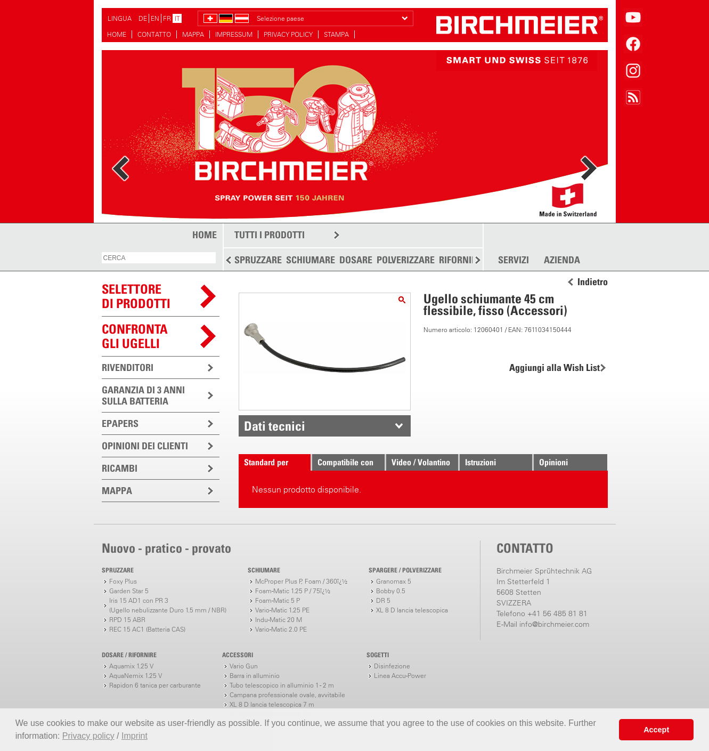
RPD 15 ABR (127, 620)
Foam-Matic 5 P (277, 600)
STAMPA (336, 34)
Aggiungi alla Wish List (554, 367)
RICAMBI (119, 468)
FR (167, 18)
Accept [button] (656, 729)
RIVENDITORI (127, 367)
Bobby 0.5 (390, 591)
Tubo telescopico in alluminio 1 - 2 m (282, 685)
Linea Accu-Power (400, 676)
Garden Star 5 (129, 591)
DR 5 (383, 600)
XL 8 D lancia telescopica (412, 610)
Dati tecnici (274, 425)
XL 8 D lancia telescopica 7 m (272, 704)
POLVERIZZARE (406, 259)
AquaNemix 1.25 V (135, 676)
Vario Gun (244, 666)
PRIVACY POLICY (288, 34)
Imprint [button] (134, 735)
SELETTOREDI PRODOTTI (136, 296)
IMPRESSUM (233, 34)
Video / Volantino (421, 462)
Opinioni (553, 462)
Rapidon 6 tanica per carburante (155, 685)
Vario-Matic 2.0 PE (281, 629)
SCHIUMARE (310, 259)
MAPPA (193, 34)
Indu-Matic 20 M (278, 620)
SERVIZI (513, 260)
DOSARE (355, 259)
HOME (116, 34)
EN (155, 18)
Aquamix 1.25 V (131, 666)
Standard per (266, 462)
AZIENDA (562, 260)
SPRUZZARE (258, 259)
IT (177, 18)
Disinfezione (392, 666)
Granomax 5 (393, 581)
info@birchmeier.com (554, 624)
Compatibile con (345, 462)
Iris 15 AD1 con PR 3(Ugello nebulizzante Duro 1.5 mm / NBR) (167, 605)
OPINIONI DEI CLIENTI (145, 445)
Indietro (592, 282)
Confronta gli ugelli (135, 336)
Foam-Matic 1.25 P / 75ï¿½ (292, 591)
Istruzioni (480, 462)
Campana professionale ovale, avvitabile (287, 695)
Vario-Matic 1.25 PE (282, 610)
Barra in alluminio (255, 676)
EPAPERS (120, 423)
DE (142, 18)
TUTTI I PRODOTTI (269, 234)
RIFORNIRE (460, 259)
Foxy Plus (123, 581)
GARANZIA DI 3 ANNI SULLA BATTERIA (143, 395)
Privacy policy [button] (88, 735)
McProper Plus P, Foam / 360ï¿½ (301, 581)
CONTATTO (154, 34)
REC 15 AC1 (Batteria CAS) (147, 629)
